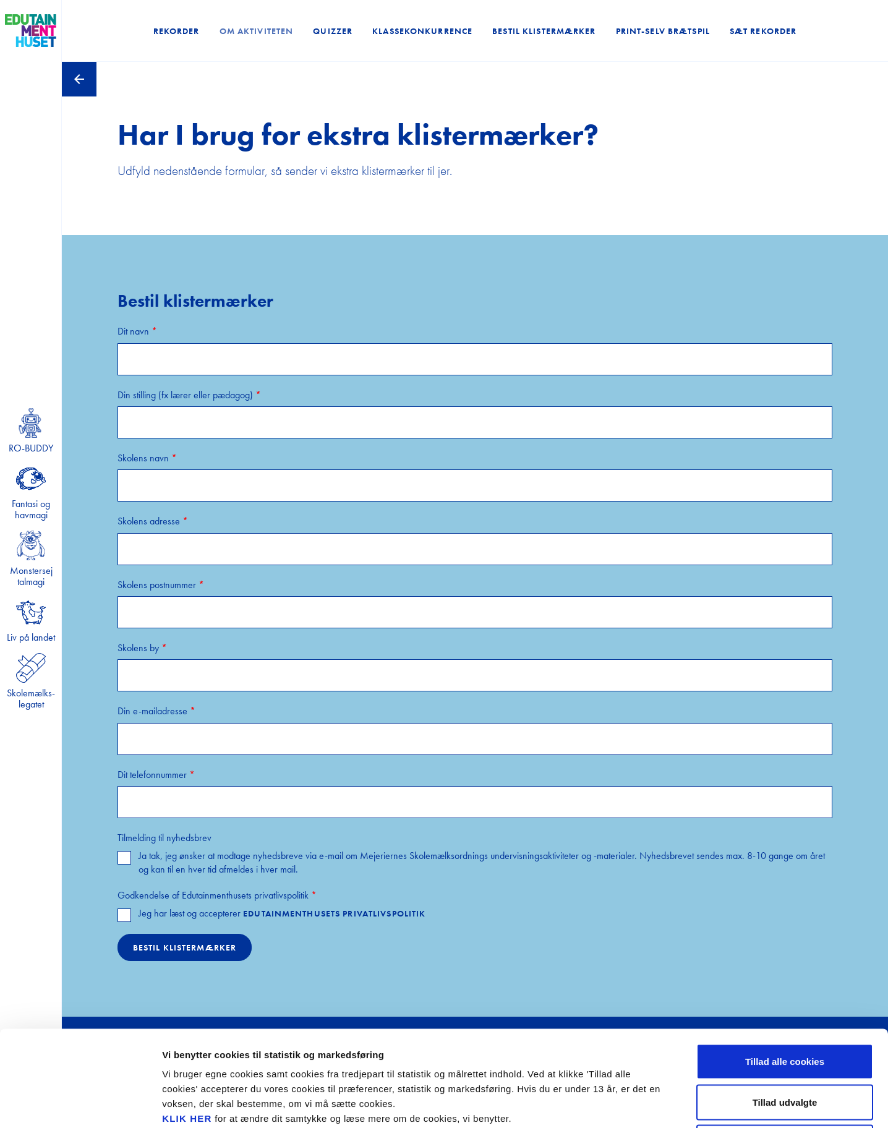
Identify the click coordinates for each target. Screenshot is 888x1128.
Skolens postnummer (160, 584)
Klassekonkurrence (422, 30)
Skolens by (142, 647)
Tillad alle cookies (784, 965)
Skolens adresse (152, 521)
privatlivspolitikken (266, 1052)
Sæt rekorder (763, 30)
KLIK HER (186, 1022)
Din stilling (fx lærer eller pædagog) (189, 394)
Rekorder (176, 30)
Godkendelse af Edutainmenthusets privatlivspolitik (217, 895)
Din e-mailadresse (156, 710)
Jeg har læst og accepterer (282, 913)
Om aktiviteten (257, 30)
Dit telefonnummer (156, 774)
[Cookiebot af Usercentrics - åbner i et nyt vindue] (80, 1104)
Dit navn (137, 331)
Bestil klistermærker (544, 30)
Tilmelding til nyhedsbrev (164, 837)
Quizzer (332, 30)
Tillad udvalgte (785, 1006)
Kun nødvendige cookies (785, 1046)
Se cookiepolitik (668, 1103)
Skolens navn (147, 457)
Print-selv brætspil (663, 30)
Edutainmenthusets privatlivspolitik (334, 913)
